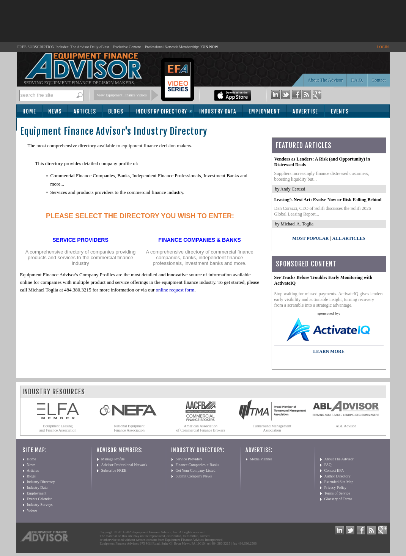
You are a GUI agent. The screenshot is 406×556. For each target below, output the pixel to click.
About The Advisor (325, 80)
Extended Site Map (339, 482)
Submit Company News (194, 476)
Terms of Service (337, 493)
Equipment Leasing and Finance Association (58, 428)
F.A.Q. (357, 80)
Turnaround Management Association (272, 428)
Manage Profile (113, 459)
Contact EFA (334, 470)
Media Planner (261, 459)
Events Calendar (39, 499)
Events (340, 111)
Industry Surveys (40, 504)
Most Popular (310, 238)
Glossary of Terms (338, 499)
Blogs (115, 111)
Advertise (305, 111)
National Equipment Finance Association (129, 428)
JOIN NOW (209, 47)
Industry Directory (161, 111)
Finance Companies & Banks (199, 240)
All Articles (348, 238)
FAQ (328, 465)
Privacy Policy (335, 487)
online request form (175, 290)
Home (29, 111)
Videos (32, 510)
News (54, 111)
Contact (378, 80)
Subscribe (38, 124)
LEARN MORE (328, 351)
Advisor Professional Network (124, 465)
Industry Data (217, 111)
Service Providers (80, 240)
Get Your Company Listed (196, 470)
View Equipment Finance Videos (122, 95)
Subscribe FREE (113, 470)
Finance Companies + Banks (197, 465)
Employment (264, 111)
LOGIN (383, 47)
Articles (85, 111)
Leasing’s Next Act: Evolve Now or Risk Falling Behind (328, 199)
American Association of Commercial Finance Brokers (200, 428)
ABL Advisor (345, 426)
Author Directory (337, 476)
